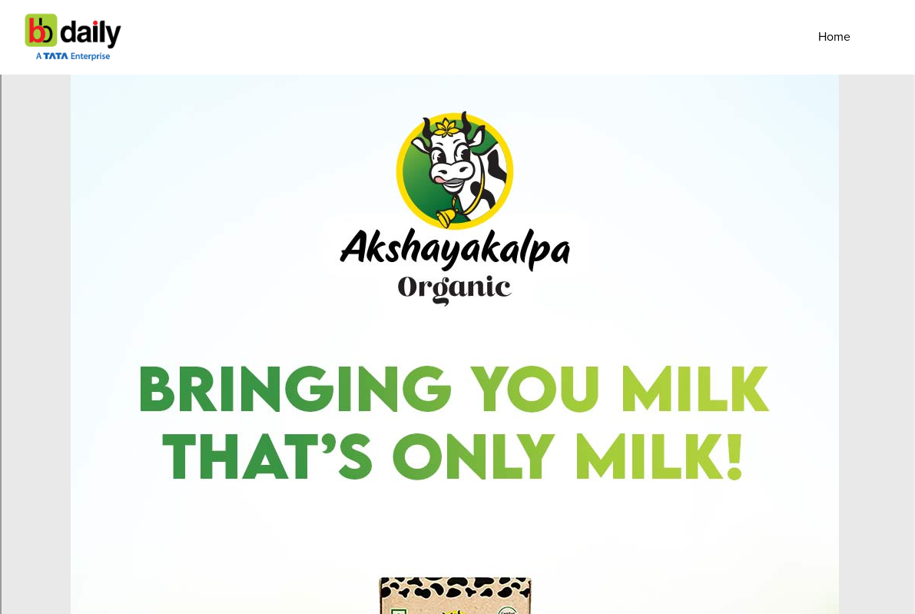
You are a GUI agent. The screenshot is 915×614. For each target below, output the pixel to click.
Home (834, 37)
